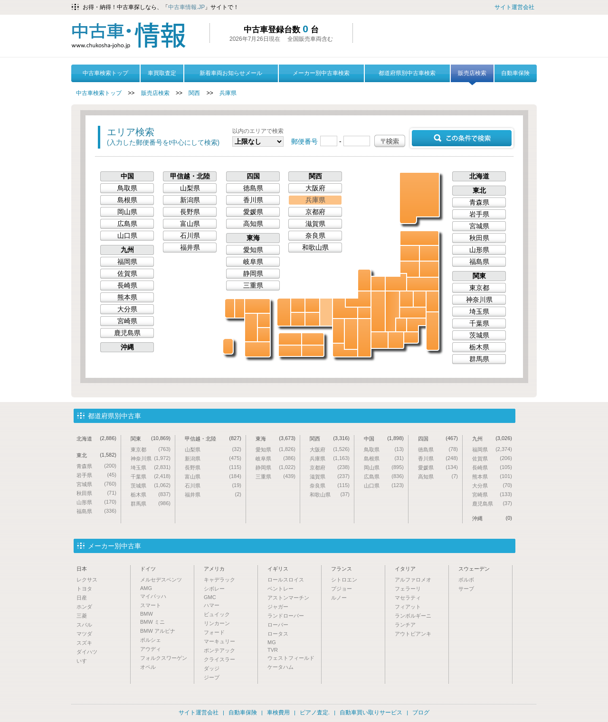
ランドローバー (285, 616)
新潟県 (396, 282)
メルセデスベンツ (161, 579)
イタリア (405, 569)
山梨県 (401, 325)
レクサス (86, 579)
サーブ (466, 588)
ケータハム (280, 667)
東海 (253, 238)
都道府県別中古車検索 (407, 73)
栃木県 (420, 299)
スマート (150, 605)
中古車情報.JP (186, 7)
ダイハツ (86, 652)
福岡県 (257, 306)
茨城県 (432, 301)
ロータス (277, 634)
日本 (81, 569)
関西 (194, 93)
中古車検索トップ (105, 73)
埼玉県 (413, 313)
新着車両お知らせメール (231, 73)
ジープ (211, 677)
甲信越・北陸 (190, 176)
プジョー (341, 588)
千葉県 (432, 331)
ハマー (211, 605)
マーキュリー (219, 641)
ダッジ (211, 668)
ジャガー (277, 606)
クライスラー (219, 659)
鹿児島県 (257, 349)
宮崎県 (264, 334)
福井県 (358, 299)
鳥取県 (312, 305)
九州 (127, 249)
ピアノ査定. (315, 712)
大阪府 (338, 331)
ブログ (420, 712)
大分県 (264, 320)
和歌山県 (345, 350)
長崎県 (229, 308)
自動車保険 (515, 73)
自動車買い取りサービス (371, 712)
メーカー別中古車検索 (321, 73)
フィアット (408, 606)
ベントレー (280, 588)
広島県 (297, 319)
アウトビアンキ (413, 634)
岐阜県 (378, 311)
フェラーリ (408, 588)
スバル (84, 625)
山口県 (283, 312)
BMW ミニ (152, 622)
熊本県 (251, 327)
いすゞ (84, 661)
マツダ (84, 634)
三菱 (81, 616)
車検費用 (278, 712)
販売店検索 (472, 76)
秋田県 (409, 253)
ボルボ (466, 579)
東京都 (416, 325)
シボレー (214, 588)
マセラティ (408, 597)
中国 (127, 176)
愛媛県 (290, 339)
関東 (479, 276)
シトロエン (344, 579)
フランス (341, 569)
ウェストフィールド (290, 658)
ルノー (339, 597)
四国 (253, 176)
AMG (146, 588)
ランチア (405, 625)
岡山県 (312, 319)
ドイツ (148, 569)
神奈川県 (411, 337)
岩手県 (429, 253)
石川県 (364, 280)
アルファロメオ (413, 579)
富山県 (378, 284)
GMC (210, 597)
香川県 (312, 339)
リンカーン (217, 623)
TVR (272, 650)
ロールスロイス (285, 579)
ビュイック (217, 614)
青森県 (419, 238)
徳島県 (312, 351)
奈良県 (351, 334)
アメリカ (214, 569)
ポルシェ (150, 640)
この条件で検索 (462, 138)
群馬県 (406, 299)
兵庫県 (228, 93)
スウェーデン (474, 569)
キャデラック (219, 579)
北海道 (420, 197)
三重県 (364, 337)
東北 (479, 190)
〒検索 (389, 141)
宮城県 (429, 269)
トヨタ (84, 588)
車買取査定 (162, 73)
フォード (214, 632)
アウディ (150, 649)
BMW (146, 614)
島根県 (297, 305)
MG (271, 642)
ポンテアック (219, 650)
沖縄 (228, 346)
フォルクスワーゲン (163, 658)
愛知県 (379, 340)
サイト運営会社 (514, 7)
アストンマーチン (288, 597)
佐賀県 (239, 308)
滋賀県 (364, 313)
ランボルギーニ (413, 616)
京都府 (345, 308)
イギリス (277, 569)
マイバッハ (153, 596)
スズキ (84, 643)
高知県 (290, 351)
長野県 (392, 311)
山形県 (409, 269)
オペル (148, 667)
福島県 (422, 284)
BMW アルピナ (157, 631)
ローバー (277, 625)
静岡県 (396, 340)
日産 (81, 597)
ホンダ (84, 606)
